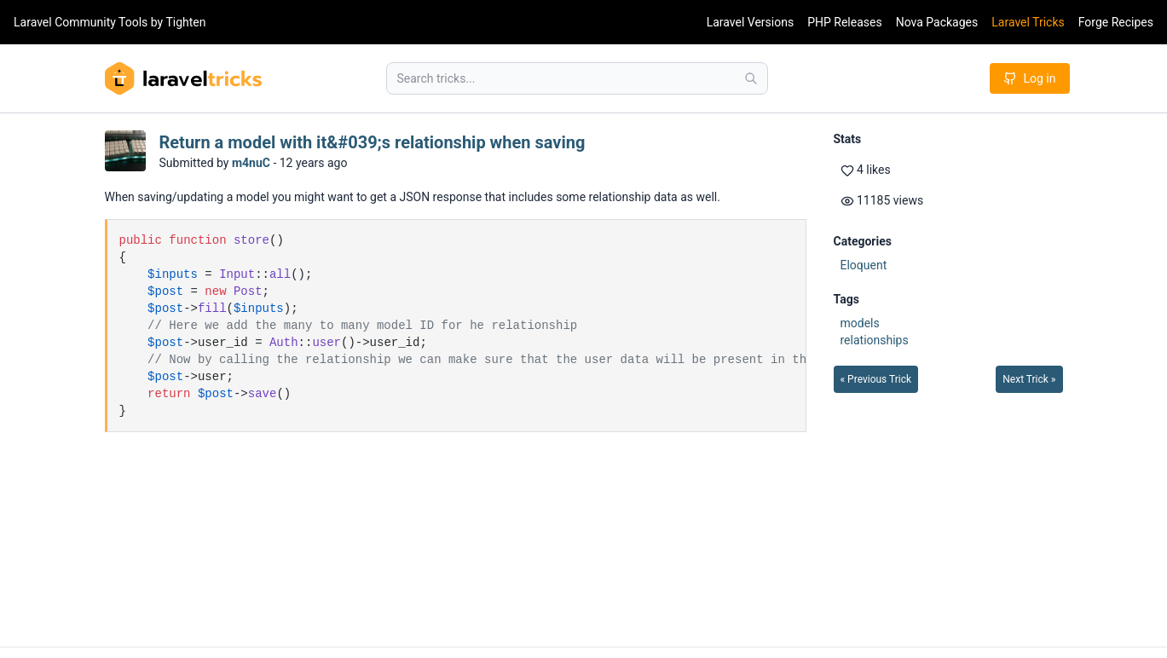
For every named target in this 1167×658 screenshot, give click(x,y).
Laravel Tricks (1028, 22)
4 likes (866, 170)
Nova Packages (937, 22)
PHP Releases (844, 22)
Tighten (185, 22)
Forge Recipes (1115, 22)
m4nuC (251, 163)
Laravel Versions (750, 22)
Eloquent (864, 265)
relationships (875, 340)
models (860, 323)
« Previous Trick (876, 379)
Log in (1029, 78)
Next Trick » (1028, 379)
